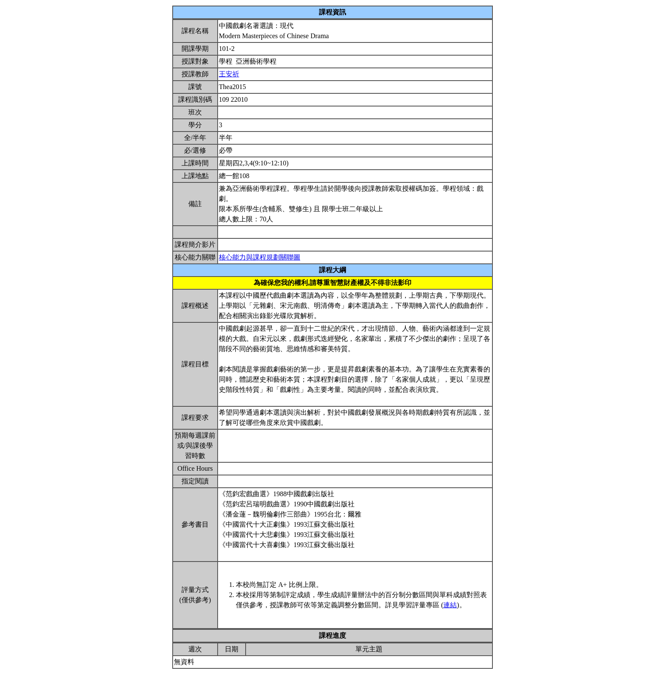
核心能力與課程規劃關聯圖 (259, 257)
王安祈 (229, 74)
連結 (450, 605)
